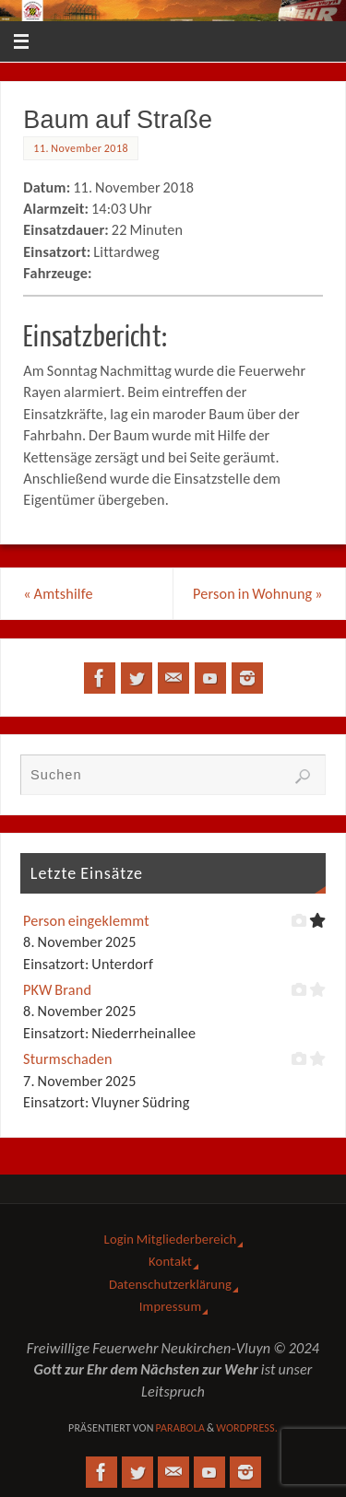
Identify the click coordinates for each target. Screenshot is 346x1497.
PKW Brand (57, 990)
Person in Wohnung (258, 593)
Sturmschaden (68, 1059)
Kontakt (170, 1261)
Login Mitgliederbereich (170, 1239)
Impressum (170, 1306)
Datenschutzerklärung (170, 1284)
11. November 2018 (80, 148)
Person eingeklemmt (86, 921)
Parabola (180, 1427)
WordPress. (247, 1427)
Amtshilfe (57, 593)
